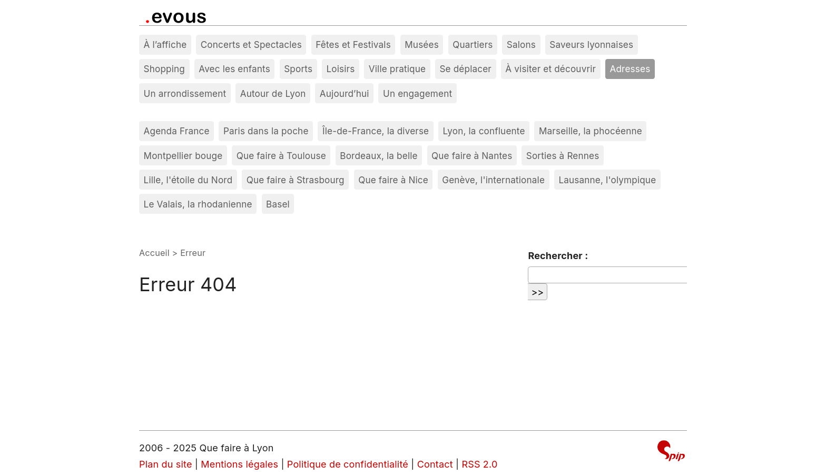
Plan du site (165, 464)
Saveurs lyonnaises (591, 44)
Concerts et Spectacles (251, 44)
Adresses (630, 68)
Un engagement (417, 93)
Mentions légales (239, 464)
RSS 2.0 (479, 464)
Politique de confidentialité (347, 464)
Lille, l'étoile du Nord (188, 179)
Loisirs (341, 68)
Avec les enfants (234, 68)
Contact (435, 464)
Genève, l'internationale (493, 179)
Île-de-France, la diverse (375, 130)
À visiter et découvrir (550, 68)
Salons (521, 44)
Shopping (164, 68)
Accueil (154, 253)
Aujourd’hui (344, 93)
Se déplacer (465, 68)
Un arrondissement (185, 93)
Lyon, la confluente (484, 130)
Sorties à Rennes (562, 155)
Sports (298, 68)
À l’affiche (165, 44)
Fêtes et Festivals (353, 44)
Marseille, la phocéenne (590, 130)
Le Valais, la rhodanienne (198, 204)
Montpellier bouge (183, 155)
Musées (422, 44)
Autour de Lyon (273, 93)
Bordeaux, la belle (378, 155)
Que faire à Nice (393, 179)
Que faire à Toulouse (281, 155)
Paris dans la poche (266, 130)
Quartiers (473, 44)
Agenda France (177, 130)
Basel (278, 204)
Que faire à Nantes (471, 155)
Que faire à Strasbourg (296, 179)
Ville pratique (397, 68)
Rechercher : (558, 255)
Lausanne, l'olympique (607, 179)
